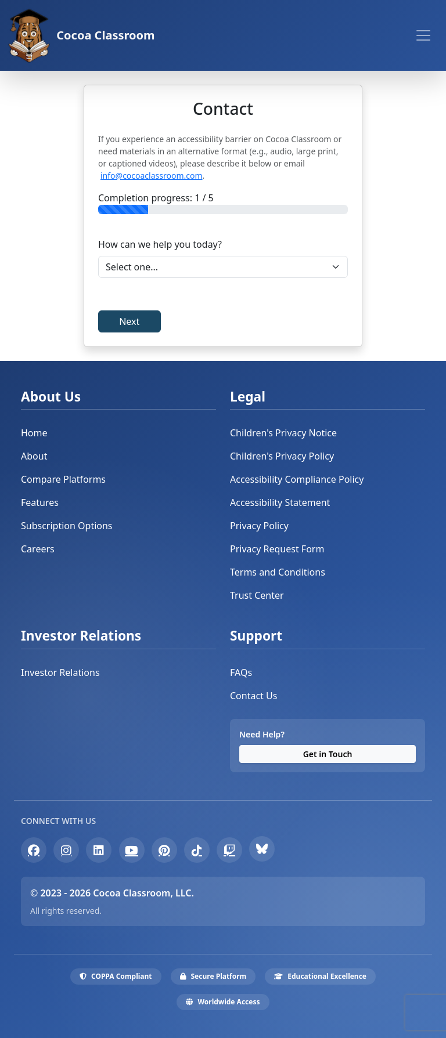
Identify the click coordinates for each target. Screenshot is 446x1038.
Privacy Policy (259, 525)
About (34, 456)
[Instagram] (66, 850)
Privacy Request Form (277, 548)
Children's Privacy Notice (283, 432)
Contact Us (253, 695)
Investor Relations (60, 672)
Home (34, 432)
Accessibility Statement (280, 502)
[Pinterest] (164, 850)
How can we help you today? (160, 244)
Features (40, 502)
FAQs (241, 672)
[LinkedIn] (99, 850)
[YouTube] (132, 850)
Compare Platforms (63, 479)
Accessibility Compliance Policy (297, 479)
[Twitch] (229, 850)
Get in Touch (328, 753)
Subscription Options (67, 525)
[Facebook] (33, 850)
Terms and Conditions (277, 572)
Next (129, 321)
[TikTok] (197, 850)
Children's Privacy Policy (282, 456)
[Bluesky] (262, 849)
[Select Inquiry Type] (223, 267)
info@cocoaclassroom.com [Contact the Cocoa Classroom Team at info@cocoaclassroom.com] (151, 175)
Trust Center (257, 595)
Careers (38, 548)
